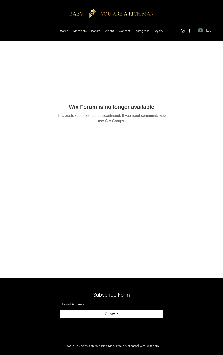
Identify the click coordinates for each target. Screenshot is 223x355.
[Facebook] (189, 30)
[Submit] (111, 314)
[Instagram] (182, 30)
